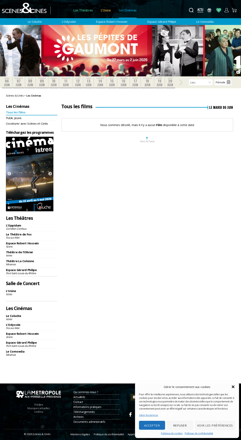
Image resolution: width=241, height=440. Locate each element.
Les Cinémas (128, 10)
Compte (226, 10)
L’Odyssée (69, 22)
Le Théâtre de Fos (32, 235)
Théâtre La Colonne (32, 262)
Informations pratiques (87, 407)
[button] (233, 387)
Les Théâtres (83, 10)
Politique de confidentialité (199, 433)
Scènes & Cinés (41, 434)
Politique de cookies (172, 433)
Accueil (62, 10)
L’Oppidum (32, 226)
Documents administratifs (89, 422)
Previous (9, 174)
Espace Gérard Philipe (161, 22)
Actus (200, 10)
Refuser (180, 425)
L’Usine (106, 10)
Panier (234, 10)
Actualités (79, 397)
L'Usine (32, 292)
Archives (78, 417)
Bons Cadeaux (209, 10)
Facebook (130, 414)
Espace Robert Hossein (111, 22)
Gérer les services (148, 415)
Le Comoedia (204, 22)
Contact (78, 402)
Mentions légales (80, 434)
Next (50, 174)
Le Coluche (35, 22)
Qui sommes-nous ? (85, 392)
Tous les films (16, 112)
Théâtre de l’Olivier (32, 253)
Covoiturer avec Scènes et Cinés (27, 123)
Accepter (152, 425)
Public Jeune (14, 118)
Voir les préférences (215, 425)
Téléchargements (84, 412)
